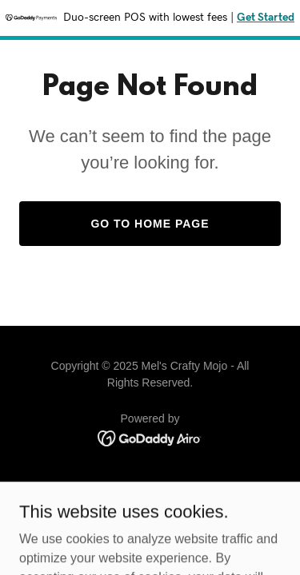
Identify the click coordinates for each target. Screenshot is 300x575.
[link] (150, 437)
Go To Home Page (149, 223)
